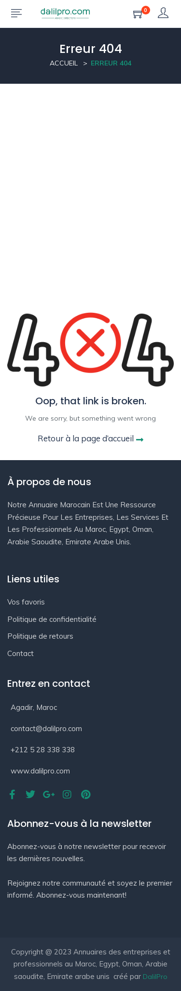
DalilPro (155, 976)
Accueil (64, 63)
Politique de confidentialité (52, 619)
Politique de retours (40, 636)
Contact (20, 653)
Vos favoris (26, 601)
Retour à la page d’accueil (90, 438)
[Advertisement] (90, 179)
